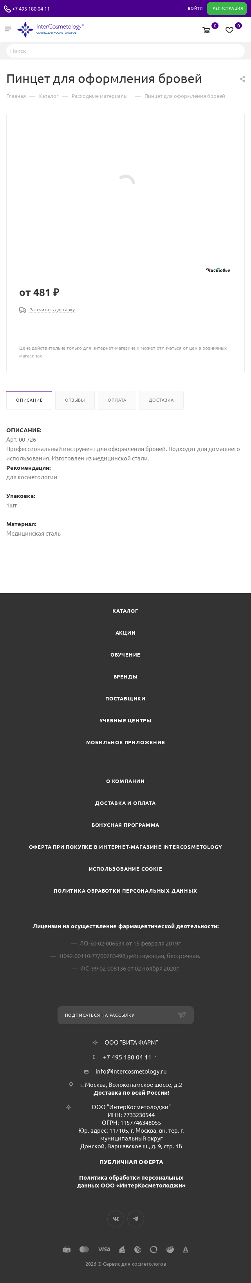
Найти (236, 50)
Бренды (126, 676)
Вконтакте (115, 1219)
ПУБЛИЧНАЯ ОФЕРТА (131, 1161)
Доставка (161, 400)
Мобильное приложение (125, 742)
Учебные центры (125, 720)
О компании (125, 781)
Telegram (135, 1219)
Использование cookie (126, 869)
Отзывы (75, 400)
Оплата (117, 400)
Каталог (125, 611)
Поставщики (125, 698)
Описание (29, 400)
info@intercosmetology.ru (131, 1071)
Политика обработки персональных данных (125, 890)
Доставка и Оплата (125, 803)
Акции (126, 632)
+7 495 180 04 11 (31, 8)
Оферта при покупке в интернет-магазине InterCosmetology (125, 847)
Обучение (125, 654)
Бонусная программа (125, 825)
